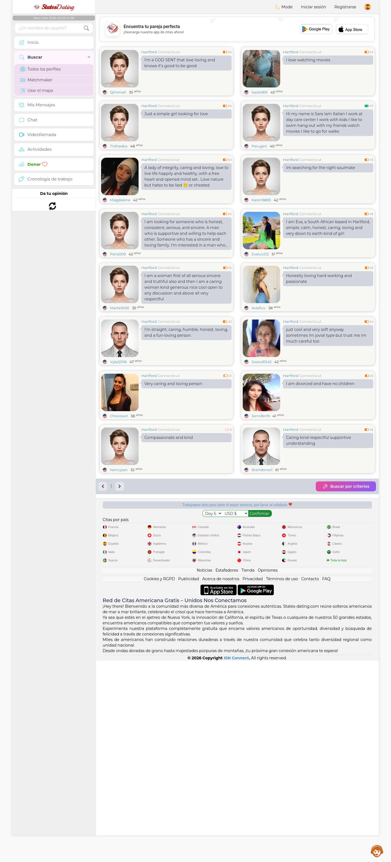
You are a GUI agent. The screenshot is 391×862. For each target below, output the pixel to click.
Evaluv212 (260, 297)
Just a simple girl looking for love (176, 113)
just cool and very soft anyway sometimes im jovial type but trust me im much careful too (326, 378)
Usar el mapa (36, 90)
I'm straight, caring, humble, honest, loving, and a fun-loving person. (186, 375)
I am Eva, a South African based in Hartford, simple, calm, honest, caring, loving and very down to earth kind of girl (328, 270)
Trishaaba (118, 146)
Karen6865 (261, 200)
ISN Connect (236, 859)
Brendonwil (262, 555)
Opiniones (268, 771)
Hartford (149, 52)
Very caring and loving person (173, 469)
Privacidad (252, 780)
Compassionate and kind (168, 523)
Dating (54, 7)
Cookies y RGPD (159, 780)
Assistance (377, 851)
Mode (284, 7)
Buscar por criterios (345, 572)
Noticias (204, 771)
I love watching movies (308, 59)
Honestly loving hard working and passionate (319, 321)
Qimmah (118, 92)
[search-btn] (86, 28)
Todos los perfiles (40, 69)
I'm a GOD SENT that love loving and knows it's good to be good (179, 62)
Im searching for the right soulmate (320, 167)
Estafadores (226, 771)
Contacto (310, 780)
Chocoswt (119, 501)
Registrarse (345, 6)
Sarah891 (260, 92)
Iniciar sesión (313, 6)
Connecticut (169, 52)
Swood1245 (262, 404)
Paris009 (118, 297)
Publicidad (188, 780)
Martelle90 (119, 350)
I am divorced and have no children (320, 469)
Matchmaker (36, 80)
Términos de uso (282, 780)
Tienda (247, 771)
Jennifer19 (261, 501)
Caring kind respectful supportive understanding (318, 526)
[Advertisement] (237, 29)
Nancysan (119, 555)
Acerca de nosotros (220, 780)
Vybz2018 (118, 404)
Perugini (259, 146)
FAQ (326, 780)
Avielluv (258, 350)
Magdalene (120, 200)
